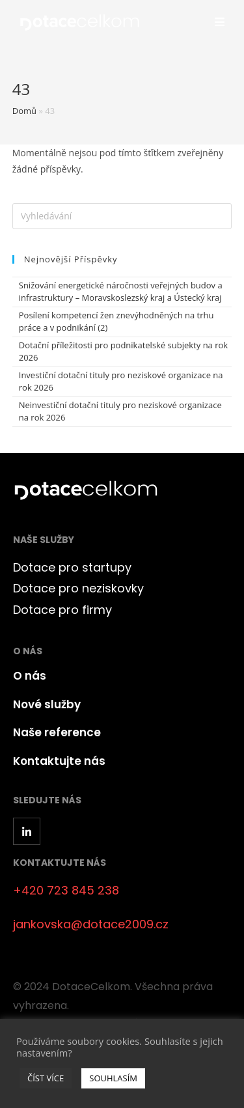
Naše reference (57, 732)
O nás (29, 676)
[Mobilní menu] (220, 22)
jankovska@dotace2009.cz (91, 924)
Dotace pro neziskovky (78, 588)
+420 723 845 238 (66, 890)
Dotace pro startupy (72, 567)
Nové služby (47, 704)
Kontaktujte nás (59, 761)
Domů (24, 111)
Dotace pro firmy (62, 610)
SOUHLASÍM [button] (113, 1078)
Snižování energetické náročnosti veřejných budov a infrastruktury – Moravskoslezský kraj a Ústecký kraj (121, 291)
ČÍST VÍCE (45, 1078)
